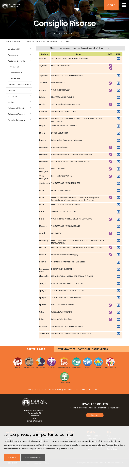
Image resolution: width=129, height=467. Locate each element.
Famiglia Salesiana (16, 120)
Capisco (12, 457)
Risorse (17, 41)
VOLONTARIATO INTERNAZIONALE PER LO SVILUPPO (71, 219)
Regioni (11, 102)
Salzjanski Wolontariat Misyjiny (64, 254)
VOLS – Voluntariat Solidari (62, 305)
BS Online (68, 389)
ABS (83, 389)
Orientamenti (16, 72)
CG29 (111, 5)
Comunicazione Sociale (18, 84)
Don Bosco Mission (59, 147)
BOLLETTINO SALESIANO (51, 389)
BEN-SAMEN (56, 233)
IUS (90, 389)
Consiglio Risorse (31, 41)
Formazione (13, 55)
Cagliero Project (58, 83)
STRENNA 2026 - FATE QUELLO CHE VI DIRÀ (83, 349)
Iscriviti (94, 415)
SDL (36, 389)
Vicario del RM (14, 49)
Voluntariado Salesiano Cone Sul (65, 104)
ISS (77, 389)
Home (8, 41)
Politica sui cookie (33, 457)
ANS (29, 389)
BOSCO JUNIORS (58, 168)
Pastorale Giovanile (49, 41)
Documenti (65, 41)
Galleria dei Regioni (16, 114)
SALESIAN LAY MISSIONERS (61, 312)
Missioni (11, 90)
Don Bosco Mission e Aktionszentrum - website (71, 154)
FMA (97, 389)
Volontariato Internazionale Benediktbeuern (70, 161)
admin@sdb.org (34, 421)
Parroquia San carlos (60, 65)
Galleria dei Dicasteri (17, 108)
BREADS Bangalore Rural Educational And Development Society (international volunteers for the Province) (75, 198)
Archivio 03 (14, 67)
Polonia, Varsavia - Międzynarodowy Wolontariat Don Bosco (77, 247)
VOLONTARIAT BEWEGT (60, 90)
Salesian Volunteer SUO (61, 319)
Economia (12, 96)
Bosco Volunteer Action (61, 176)
